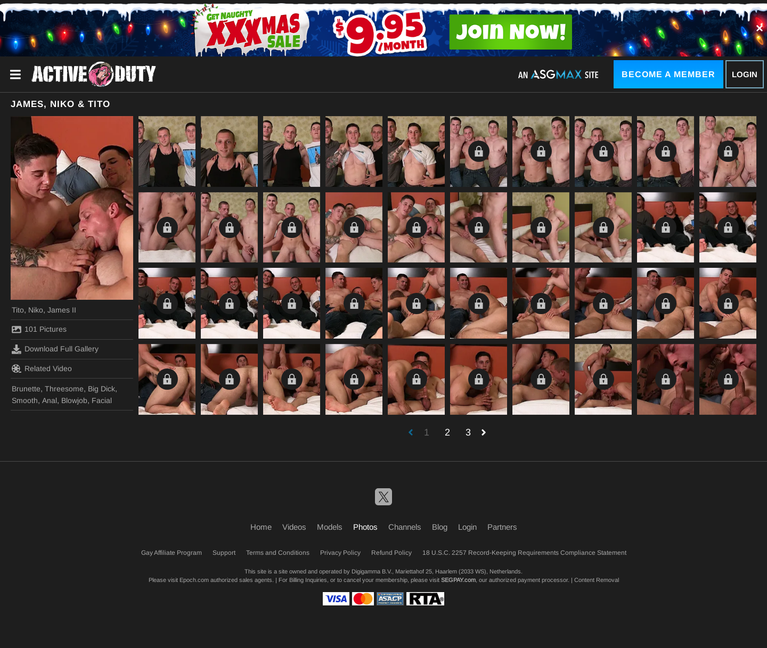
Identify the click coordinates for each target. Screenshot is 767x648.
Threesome (64, 388)
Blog (439, 526)
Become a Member (668, 74)
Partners (502, 526)
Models (329, 526)
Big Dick (101, 388)
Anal (49, 400)
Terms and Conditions (277, 552)
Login (744, 74)
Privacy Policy (340, 552)
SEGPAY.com (458, 580)
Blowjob (74, 400)
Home (261, 526)
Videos (294, 526)
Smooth (25, 400)
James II (61, 310)
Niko (35, 310)
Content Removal (596, 580)
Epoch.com (194, 580)
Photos (365, 526)
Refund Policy (391, 552)
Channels (404, 526)
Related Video (42, 368)
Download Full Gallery (55, 349)
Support (224, 552)
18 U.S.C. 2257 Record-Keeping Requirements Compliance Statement (524, 552)
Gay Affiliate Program (171, 552)
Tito (18, 310)
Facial (102, 400)
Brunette (26, 388)
